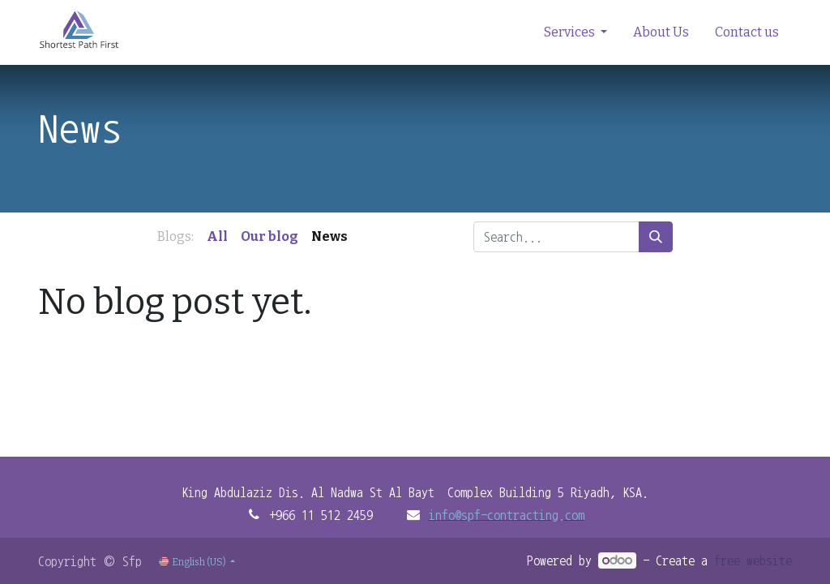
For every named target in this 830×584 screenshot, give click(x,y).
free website (753, 560)
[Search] (656, 236)
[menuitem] (661, 32)
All (217, 236)
